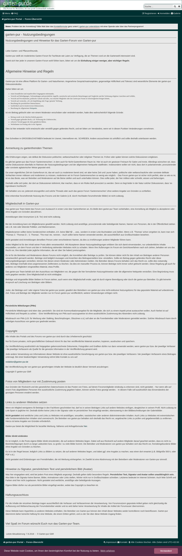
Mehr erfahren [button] (108, 551)
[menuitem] (14, 13)
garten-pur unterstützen (90, 26)
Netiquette (33, 108)
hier (85, 426)
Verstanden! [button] (166, 551)
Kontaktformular (60, 26)
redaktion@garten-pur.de (17, 362)
